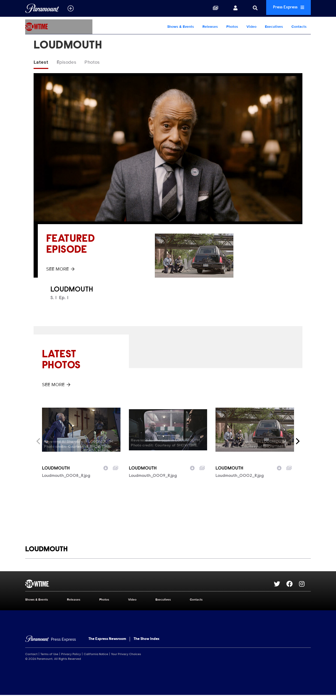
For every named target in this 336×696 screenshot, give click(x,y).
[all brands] (70, 8)
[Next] (297, 442)
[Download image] (106, 468)
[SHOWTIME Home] (58, 26)
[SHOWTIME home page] (149, 584)
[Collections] (207, 8)
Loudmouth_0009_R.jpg (153, 476)
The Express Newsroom (107, 640)
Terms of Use (49, 655)
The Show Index (146, 640)
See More (60, 270)
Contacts (299, 26)
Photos (232, 26)
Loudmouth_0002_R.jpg (240, 476)
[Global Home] (42, 8)
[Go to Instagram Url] (305, 584)
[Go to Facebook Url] (292, 584)
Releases (210, 26)
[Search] (247, 8)
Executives (274, 26)
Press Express (284, 8)
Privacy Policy (71, 655)
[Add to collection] (115, 468)
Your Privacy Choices (126, 655)
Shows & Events (180, 26)
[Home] (50, 640)
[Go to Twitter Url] (280, 584)
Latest (42, 63)
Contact (31, 655)
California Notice (96, 655)
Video (251, 26)
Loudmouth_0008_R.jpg (66, 476)
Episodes (69, 63)
